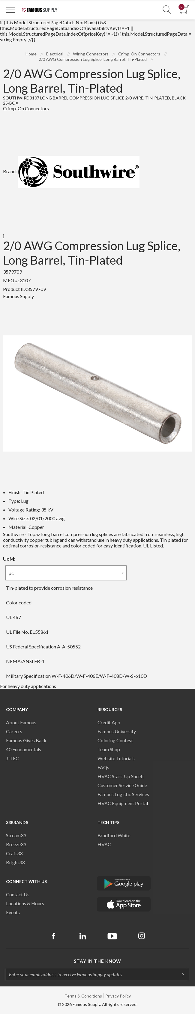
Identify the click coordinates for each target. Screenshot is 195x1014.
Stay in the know (97, 961)
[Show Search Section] (167, 9)
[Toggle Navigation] (10, 9)
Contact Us (17, 894)
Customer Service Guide (122, 785)
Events (13, 912)
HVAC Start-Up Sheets (121, 776)
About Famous (21, 722)
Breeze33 (16, 844)
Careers (14, 731)
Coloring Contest (115, 740)
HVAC (104, 844)
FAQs (103, 767)
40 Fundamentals (23, 749)
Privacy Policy (118, 995)
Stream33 (16, 835)
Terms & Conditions (83, 995)
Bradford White (114, 835)
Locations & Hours (25, 903)
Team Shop (109, 749)
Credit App (109, 722)
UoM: (9, 559)
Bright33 (15, 862)
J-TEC (12, 758)
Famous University (117, 731)
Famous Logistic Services (123, 794)
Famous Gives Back (26, 740)
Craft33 (14, 853)
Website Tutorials (116, 758)
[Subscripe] (180, 974)
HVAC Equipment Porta (122, 803)
